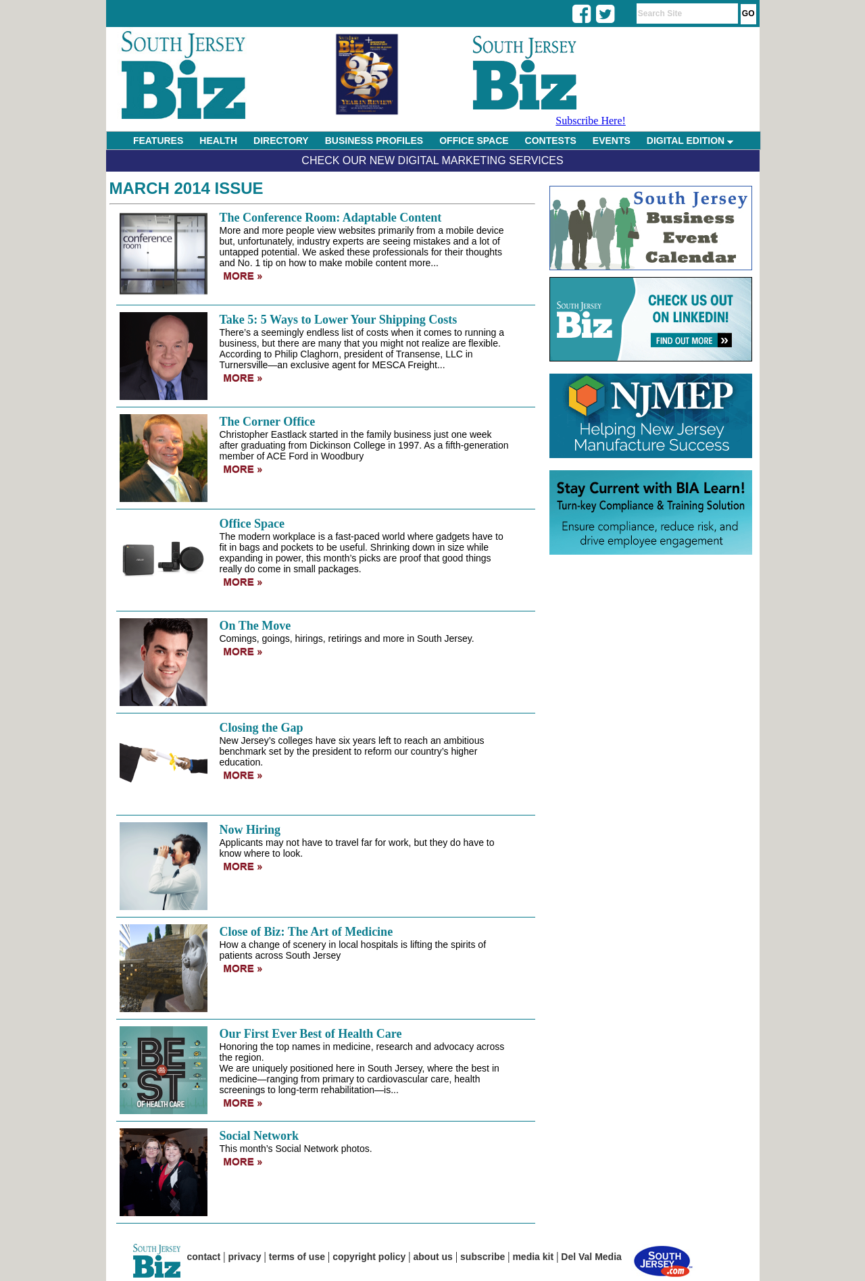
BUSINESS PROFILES (374, 140)
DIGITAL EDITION (690, 140)
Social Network (259, 1135)
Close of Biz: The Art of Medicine (306, 931)
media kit (532, 1256)
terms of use (297, 1256)
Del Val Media (591, 1256)
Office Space (252, 523)
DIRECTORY (281, 140)
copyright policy (368, 1256)
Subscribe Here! (590, 120)
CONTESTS (550, 140)
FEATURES (158, 140)
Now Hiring (250, 829)
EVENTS (612, 140)
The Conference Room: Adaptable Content (331, 217)
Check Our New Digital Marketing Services (432, 160)
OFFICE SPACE (473, 140)
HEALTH (218, 140)
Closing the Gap (261, 727)
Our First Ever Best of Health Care (311, 1033)
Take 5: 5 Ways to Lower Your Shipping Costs (339, 319)
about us (433, 1256)
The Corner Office (268, 421)
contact (204, 1256)
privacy (245, 1256)
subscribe (482, 1256)
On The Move (255, 625)
